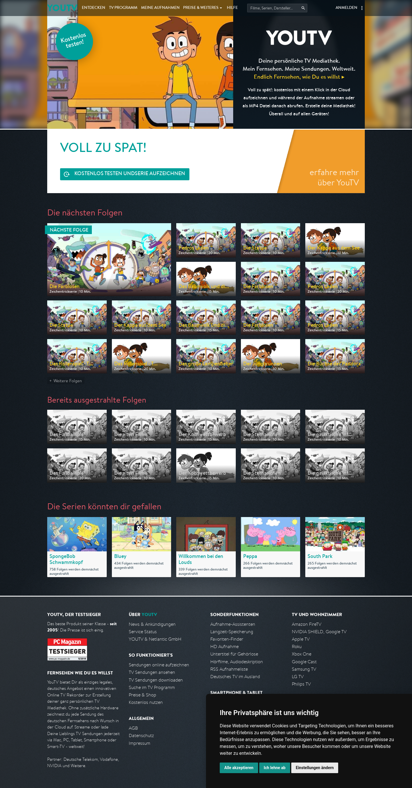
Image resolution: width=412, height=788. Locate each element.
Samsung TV (304, 669)
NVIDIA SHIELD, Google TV (319, 632)
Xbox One (301, 654)
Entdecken (93, 8)
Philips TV (301, 684)
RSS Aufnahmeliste (229, 669)
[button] (362, 8)
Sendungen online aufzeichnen (159, 665)
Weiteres (201, 8)
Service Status (143, 632)
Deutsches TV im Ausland (235, 677)
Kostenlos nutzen (146, 702)
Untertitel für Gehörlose (234, 654)
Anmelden (346, 8)
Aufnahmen (160, 8)
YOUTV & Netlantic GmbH (155, 639)
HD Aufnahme (224, 647)
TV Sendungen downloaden (156, 680)
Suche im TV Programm (152, 687)
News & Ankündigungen (152, 624)
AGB (133, 728)
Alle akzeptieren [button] (238, 767)
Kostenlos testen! (73, 41)
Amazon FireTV (306, 624)
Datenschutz (141, 735)
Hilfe (232, 8)
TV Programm (123, 8)
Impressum (139, 743)
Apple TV (301, 639)
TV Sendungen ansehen (152, 672)
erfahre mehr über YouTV (334, 177)
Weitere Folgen (68, 380)
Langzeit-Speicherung (231, 632)
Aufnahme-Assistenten (232, 624)
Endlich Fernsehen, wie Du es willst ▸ (299, 76)
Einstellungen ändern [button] (315, 767)
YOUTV (62, 7)
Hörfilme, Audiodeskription (236, 662)
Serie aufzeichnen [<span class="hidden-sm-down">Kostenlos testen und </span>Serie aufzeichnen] (129, 174)
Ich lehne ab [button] (275, 767)
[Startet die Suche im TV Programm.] (277, 8)
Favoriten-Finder (226, 639)
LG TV (298, 677)
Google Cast (304, 662)
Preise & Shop (142, 695)
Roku (297, 647)
